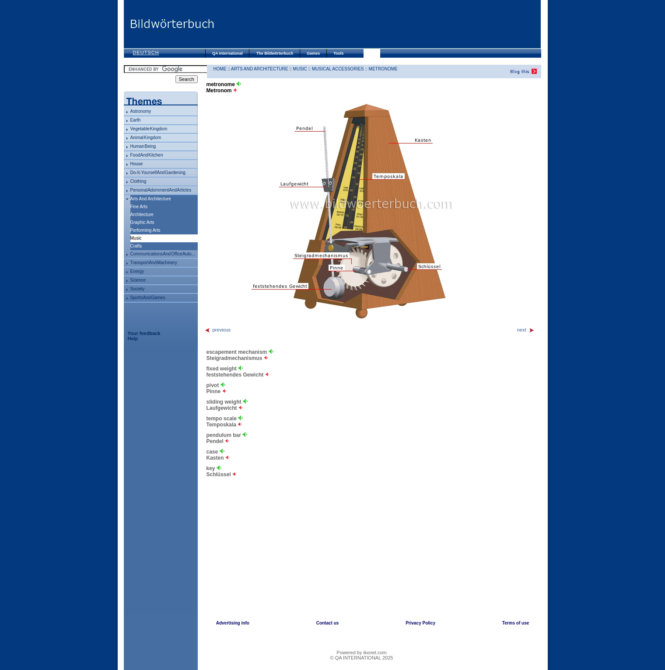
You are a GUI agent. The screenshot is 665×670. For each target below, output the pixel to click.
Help (133, 338)
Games (313, 53)
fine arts (138, 206)
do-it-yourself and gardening (158, 172)
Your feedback (144, 333)
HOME (220, 68)
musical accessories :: (340, 68)
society (137, 288)
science (138, 280)
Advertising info (232, 623)
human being (143, 146)
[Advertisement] (377, 24)
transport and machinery (153, 262)
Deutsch (146, 52)
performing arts (145, 230)
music (300, 68)
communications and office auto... (162, 253)
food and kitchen (146, 155)
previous (217, 329)
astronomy (140, 111)
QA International (227, 53)
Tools (338, 53)
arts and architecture (150, 198)
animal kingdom (145, 137)
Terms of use (515, 623)
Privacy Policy (420, 623)
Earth (135, 120)
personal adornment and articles (161, 190)
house (136, 163)
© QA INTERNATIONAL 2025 (361, 657)
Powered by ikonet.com (361, 652)
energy (137, 271)
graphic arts (142, 222)
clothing (138, 181)
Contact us (327, 623)
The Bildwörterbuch (275, 53)
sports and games (147, 297)
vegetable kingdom (149, 128)
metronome (383, 68)
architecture (142, 214)
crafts (136, 246)
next (526, 329)
